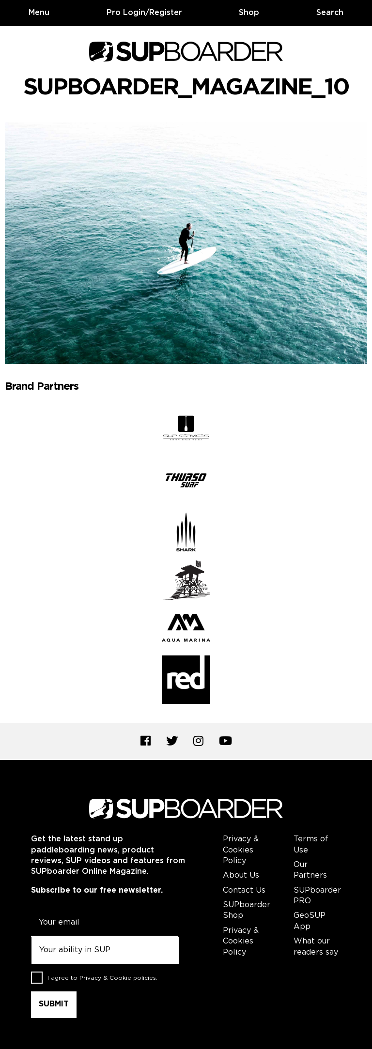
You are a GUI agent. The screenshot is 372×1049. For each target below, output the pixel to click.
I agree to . (102, 978)
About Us (241, 875)
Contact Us (244, 890)
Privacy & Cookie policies (117, 978)
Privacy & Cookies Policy (241, 850)
